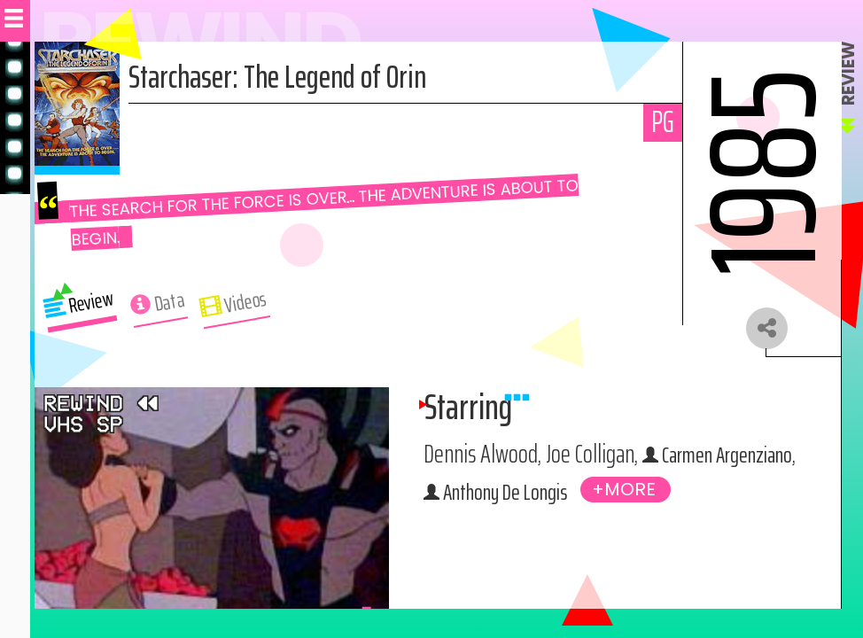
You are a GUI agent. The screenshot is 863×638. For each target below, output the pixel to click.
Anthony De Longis (609, 496)
